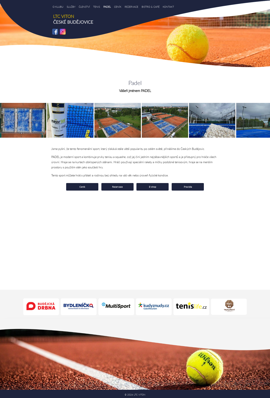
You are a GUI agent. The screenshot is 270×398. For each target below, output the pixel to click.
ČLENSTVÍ (84, 6)
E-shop (152, 186)
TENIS (96, 6)
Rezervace (117, 186)
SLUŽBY (71, 6)
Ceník (82, 186)
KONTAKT (168, 6)
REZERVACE (131, 6)
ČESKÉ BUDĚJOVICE (73, 19)
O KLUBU (58, 6)
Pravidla (188, 186)
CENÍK (117, 6)
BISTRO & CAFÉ (150, 6)
